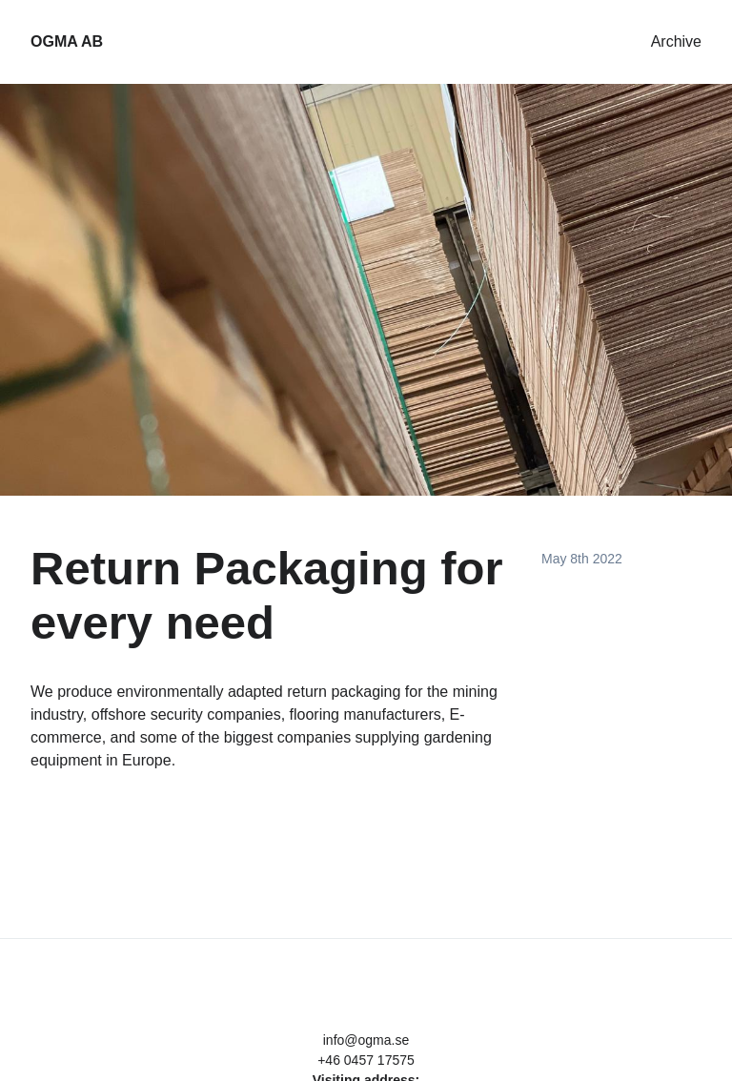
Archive (676, 41)
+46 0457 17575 (366, 1060)
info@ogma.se (366, 1040)
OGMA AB (66, 41)
